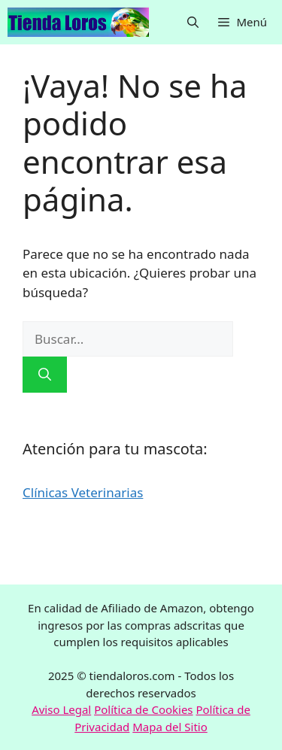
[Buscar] (45, 375)
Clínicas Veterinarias (83, 492)
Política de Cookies (143, 709)
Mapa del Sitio (169, 726)
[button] (192, 22)
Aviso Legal (61, 709)
